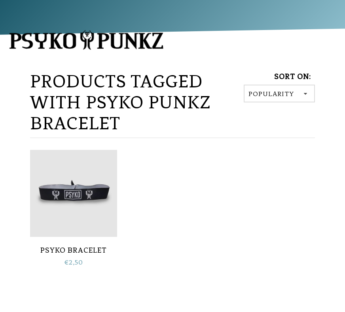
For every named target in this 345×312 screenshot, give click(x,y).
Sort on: (292, 76)
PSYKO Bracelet (73, 250)
